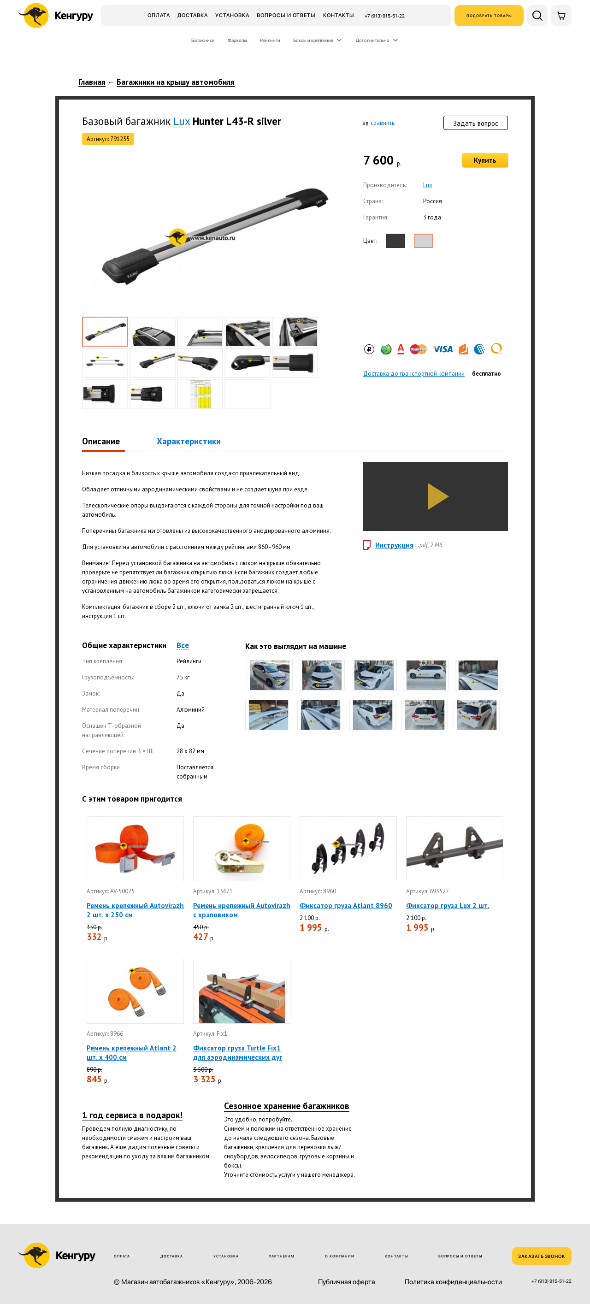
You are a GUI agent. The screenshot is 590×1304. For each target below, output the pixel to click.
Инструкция (394, 545)
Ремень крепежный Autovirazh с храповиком (241, 910)
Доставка (192, 15)
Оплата (159, 15)
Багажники (203, 40)
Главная (92, 82)
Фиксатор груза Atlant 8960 (346, 905)
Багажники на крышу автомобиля (176, 82)
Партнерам (282, 1256)
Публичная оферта (346, 1282)
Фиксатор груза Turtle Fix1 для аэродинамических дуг (237, 1053)
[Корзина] (561, 15)
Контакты (338, 15)
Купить (485, 160)
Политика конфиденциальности (453, 1282)
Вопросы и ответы (286, 15)
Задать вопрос (475, 123)
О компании (339, 1256)
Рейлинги (270, 40)
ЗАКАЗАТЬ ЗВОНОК (542, 1256)
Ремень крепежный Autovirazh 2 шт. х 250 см (135, 910)
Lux (181, 121)
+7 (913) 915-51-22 (385, 15)
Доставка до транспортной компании (414, 374)
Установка (232, 15)
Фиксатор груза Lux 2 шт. (448, 905)
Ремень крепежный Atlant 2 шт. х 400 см (132, 1053)
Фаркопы (237, 40)
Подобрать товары (489, 15)
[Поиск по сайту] (537, 15)
